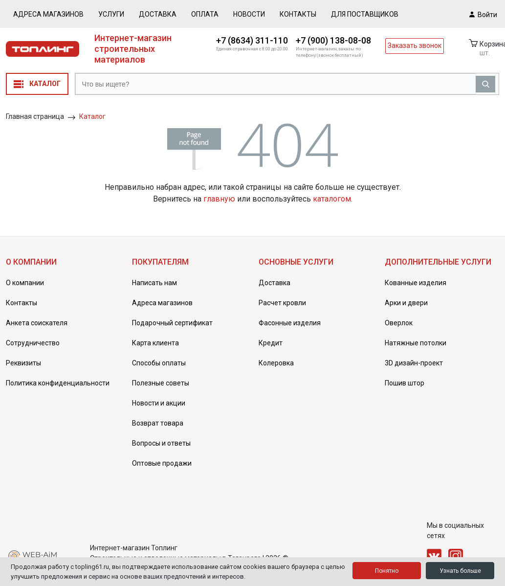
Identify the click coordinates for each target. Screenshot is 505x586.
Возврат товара (157, 423)
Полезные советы (160, 383)
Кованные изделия (415, 283)
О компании (25, 283)
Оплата (205, 14)
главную (219, 198)
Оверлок (399, 323)
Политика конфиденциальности (58, 383)
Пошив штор (404, 383)
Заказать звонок (414, 45)
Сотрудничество (33, 343)
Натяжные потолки (415, 343)
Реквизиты (23, 363)
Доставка (157, 14)
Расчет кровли (282, 303)
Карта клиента (155, 343)
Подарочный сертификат (172, 323)
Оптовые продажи (162, 463)
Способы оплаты (159, 363)
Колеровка (276, 363)
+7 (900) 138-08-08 (333, 40)
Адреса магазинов (48, 14)
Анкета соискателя (36, 323)
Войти (483, 14)
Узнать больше (460, 570)
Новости (249, 14)
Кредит (271, 343)
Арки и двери (406, 303)
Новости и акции (158, 403)
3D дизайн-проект (414, 363)
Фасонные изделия (290, 323)
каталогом (332, 198)
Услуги (111, 14)
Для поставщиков (364, 14)
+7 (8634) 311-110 (252, 40)
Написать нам (154, 283)
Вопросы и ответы (161, 443)
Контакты (298, 14)
